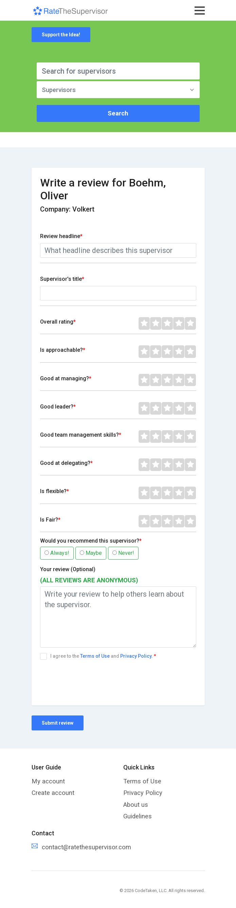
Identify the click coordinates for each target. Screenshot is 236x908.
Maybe (91, 553)
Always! (56, 553)
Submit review (57, 723)
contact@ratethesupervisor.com (86, 847)
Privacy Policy (142, 792)
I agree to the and (99, 656)
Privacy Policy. (136, 656)
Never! (123, 553)
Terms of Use (95, 656)
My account (48, 781)
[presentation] (91, 678)
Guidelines (137, 816)
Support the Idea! (61, 34)
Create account (53, 792)
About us (135, 804)
